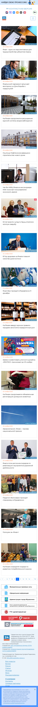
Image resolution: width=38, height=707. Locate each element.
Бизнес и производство (27, 561)
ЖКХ (34, 147)
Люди (34, 216)
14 (29, 579)
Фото (7, 673)
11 (20, 579)
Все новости (10, 661)
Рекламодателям (12, 675)
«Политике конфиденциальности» (14, 703)
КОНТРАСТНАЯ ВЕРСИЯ (19, 9)
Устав (7, 686)
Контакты (9, 681)
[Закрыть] (34, 689)
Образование (31, 492)
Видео (8, 664)
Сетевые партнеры (12, 683)
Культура (33, 354)
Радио (8, 666)
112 (35, 579)
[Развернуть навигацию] (33, 18)
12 (23, 579)
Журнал (8, 670)
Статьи (8, 668)
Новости (28, 44)
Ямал (34, 44)
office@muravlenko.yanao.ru (16, 658)
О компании (10, 679)
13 (26, 579)
